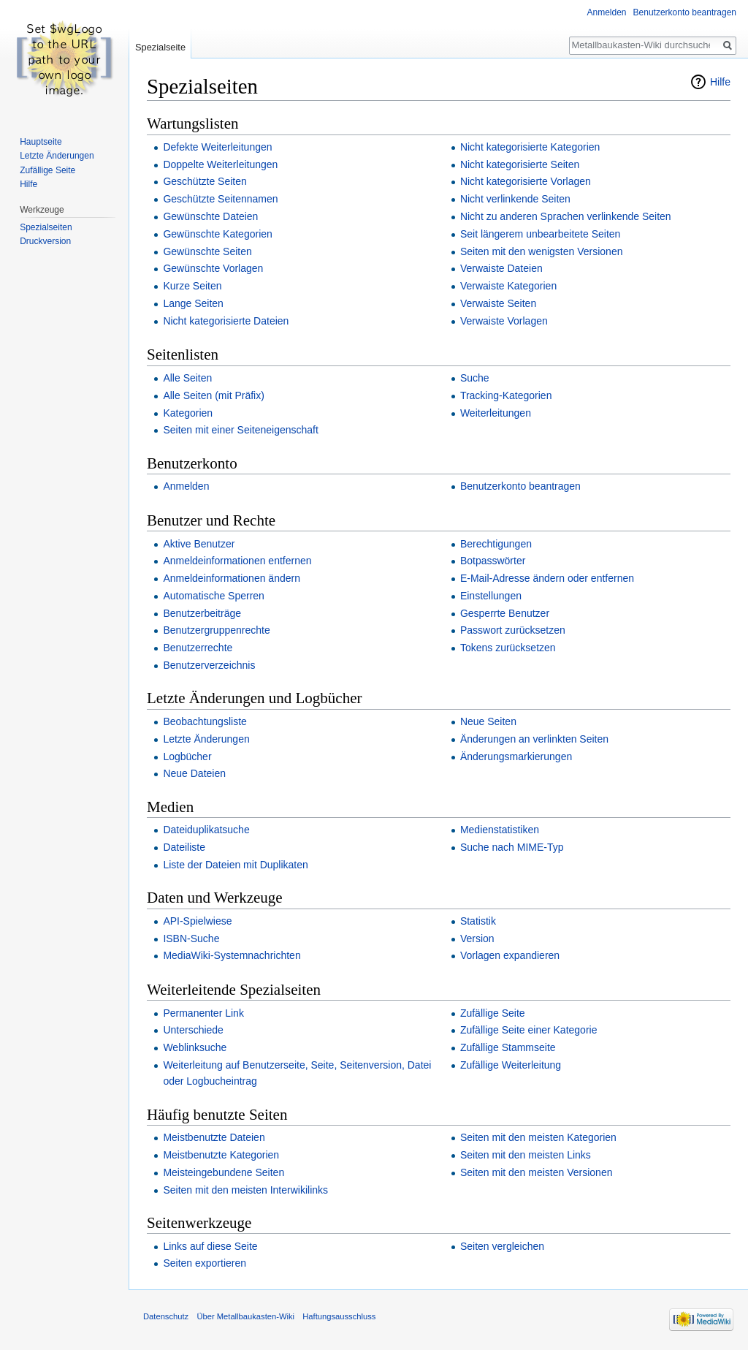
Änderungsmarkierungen (516, 756)
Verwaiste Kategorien (508, 286)
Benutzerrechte (197, 647)
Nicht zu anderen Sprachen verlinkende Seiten (565, 216)
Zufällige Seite (492, 1013)
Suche (474, 378)
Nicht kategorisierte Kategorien (530, 147)
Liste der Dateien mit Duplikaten (235, 865)
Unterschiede (193, 1030)
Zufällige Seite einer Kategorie (529, 1030)
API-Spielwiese (197, 921)
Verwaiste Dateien (501, 268)
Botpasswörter (492, 560)
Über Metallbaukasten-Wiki (245, 1316)
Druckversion (45, 241)
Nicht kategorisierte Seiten (519, 164)
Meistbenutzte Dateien (213, 1137)
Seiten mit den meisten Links (525, 1155)
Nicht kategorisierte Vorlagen (525, 181)
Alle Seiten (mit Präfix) (213, 395)
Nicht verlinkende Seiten (515, 199)
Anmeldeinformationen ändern (231, 578)
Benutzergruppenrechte (216, 630)
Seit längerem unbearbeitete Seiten (540, 234)
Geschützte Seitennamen (220, 199)
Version (477, 938)
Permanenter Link (203, 1013)
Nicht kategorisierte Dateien (226, 321)
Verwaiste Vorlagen (504, 321)
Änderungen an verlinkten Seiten (534, 739)
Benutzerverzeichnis (209, 665)
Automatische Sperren (213, 596)
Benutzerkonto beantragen (520, 486)
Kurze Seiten (192, 286)
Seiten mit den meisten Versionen (536, 1172)
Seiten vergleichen (502, 1246)
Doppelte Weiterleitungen (220, 164)
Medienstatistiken (499, 829)
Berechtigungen (496, 544)
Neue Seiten (488, 721)
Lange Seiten (193, 303)
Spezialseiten (46, 227)
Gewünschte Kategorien (217, 234)
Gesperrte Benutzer (504, 613)
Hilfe (720, 82)
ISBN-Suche (191, 938)
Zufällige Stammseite (508, 1047)
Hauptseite (40, 142)
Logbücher (187, 756)
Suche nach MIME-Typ (512, 847)
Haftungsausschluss (338, 1316)
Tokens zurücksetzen (508, 647)
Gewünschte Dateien (210, 216)
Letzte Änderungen (206, 739)
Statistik (478, 921)
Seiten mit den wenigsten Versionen (541, 251)
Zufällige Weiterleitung (510, 1065)
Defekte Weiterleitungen (217, 147)
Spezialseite (160, 47)
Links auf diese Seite (210, 1246)
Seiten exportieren (204, 1263)
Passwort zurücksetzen (512, 630)
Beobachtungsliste (204, 721)
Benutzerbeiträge (202, 613)
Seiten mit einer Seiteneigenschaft (240, 430)
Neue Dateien (194, 773)
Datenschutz (165, 1316)
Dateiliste (184, 847)
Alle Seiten (187, 378)
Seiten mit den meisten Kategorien (538, 1137)
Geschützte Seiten (204, 181)
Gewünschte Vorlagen (213, 268)
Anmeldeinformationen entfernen (237, 560)
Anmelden (186, 486)
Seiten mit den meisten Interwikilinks (245, 1190)
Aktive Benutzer (198, 544)
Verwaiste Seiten (498, 303)
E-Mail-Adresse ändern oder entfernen (547, 578)
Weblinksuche (194, 1047)
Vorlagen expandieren (510, 955)
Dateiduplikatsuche (206, 829)
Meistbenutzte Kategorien (221, 1155)
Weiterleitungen (495, 413)
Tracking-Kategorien (506, 395)
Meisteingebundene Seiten (223, 1172)
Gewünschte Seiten (207, 251)
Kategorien (188, 413)
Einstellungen (491, 596)
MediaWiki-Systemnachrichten (231, 955)
